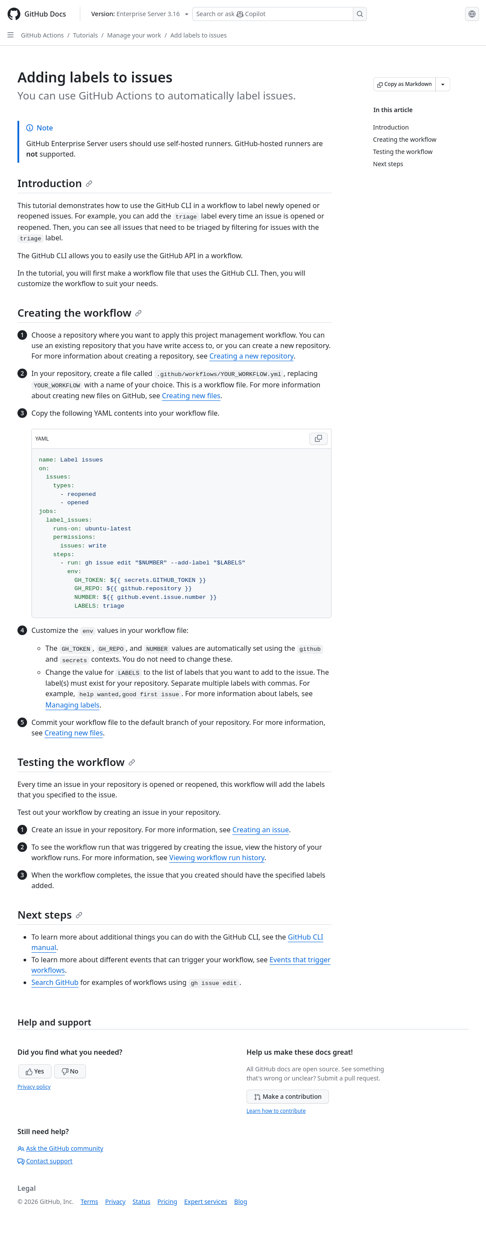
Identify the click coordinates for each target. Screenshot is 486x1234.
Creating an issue (261, 829)
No (70, 1071)
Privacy (115, 1201)
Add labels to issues (198, 35)
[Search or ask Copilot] (279, 14)
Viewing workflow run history (216, 857)
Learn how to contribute (276, 1110)
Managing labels (72, 705)
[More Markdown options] (442, 84)
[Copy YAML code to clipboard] (318, 439)
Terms (89, 1201)
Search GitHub (55, 982)
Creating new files (191, 395)
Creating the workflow (79, 312)
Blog (240, 1201)
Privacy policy (34, 1086)
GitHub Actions (42, 35)
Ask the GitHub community (60, 1148)
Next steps (49, 914)
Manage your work (134, 35)
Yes (35, 1071)
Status (142, 1201)
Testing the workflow (76, 762)
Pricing (167, 1201)
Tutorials (85, 35)
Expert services (205, 1201)
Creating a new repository (251, 356)
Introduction (54, 183)
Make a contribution (288, 1096)
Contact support (44, 1161)
